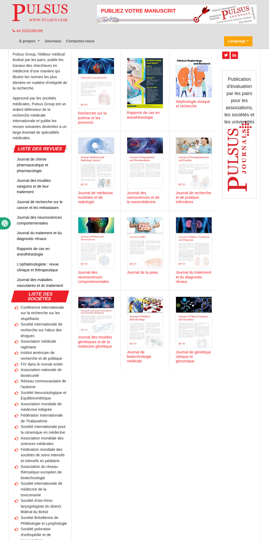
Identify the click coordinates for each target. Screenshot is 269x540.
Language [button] (237, 41)
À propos (28, 41)
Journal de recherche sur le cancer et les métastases (40, 205)
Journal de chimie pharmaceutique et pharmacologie (32, 165)
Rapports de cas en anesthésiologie (33, 252)
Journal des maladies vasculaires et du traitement (40, 283)
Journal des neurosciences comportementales (39, 220)
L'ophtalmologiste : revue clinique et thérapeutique (38, 267)
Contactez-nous (80, 41)
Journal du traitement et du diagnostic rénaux (39, 236)
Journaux (52, 41)
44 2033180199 (27, 31)
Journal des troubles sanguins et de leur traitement (34, 186)
